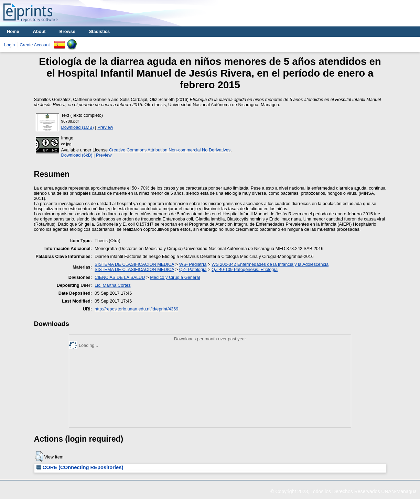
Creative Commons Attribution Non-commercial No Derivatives (169, 149)
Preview (105, 127)
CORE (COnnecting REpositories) (79, 467)
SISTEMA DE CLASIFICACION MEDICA (134, 264)
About (39, 31)
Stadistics (99, 31)
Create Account (35, 44)
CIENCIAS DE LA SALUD (120, 277)
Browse (67, 31)
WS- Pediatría (193, 264)
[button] (39, 456)
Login (9, 44)
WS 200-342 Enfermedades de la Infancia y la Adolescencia (270, 264)
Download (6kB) (77, 155)
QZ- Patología (193, 269)
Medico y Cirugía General (175, 277)
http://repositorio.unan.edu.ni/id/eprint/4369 (136, 308)
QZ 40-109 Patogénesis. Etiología (245, 269)
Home (13, 31)
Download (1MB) (77, 127)
